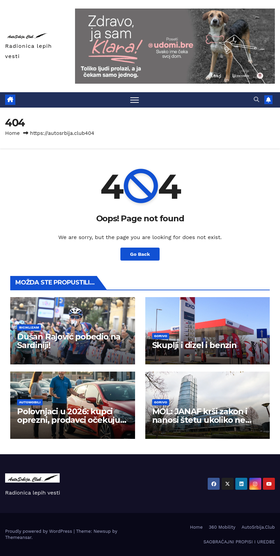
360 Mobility (222, 527)
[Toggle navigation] (134, 100)
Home (12, 133)
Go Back (140, 254)
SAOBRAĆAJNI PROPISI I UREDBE (239, 541)
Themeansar (18, 537)
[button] (256, 99)
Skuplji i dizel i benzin (194, 345)
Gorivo (160, 336)
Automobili (30, 402)
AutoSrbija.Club (258, 527)
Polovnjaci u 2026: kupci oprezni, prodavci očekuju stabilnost (68, 419)
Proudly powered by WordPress (39, 531)
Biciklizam (29, 327)
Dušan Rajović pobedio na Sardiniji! (68, 341)
